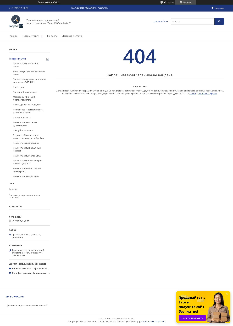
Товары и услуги (30, 35)
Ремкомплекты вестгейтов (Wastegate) (27, 170)
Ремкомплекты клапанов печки (26, 65)
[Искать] (219, 21)
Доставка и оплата (72, 35)
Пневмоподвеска (22, 117)
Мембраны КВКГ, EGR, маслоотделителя (24, 98)
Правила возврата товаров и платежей (24, 196)
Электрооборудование (25, 92)
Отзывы (13, 189)
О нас (12, 183)
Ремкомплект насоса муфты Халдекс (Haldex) (27, 162)
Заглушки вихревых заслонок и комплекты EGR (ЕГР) (29, 81)
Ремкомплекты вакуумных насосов (27, 149)
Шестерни (18, 87)
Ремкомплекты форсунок (26, 142)
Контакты (52, 35)
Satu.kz (131, 318)
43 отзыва (169, 2)
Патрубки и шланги (23, 130)
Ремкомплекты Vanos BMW (27, 155)
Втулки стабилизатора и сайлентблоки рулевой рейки (28, 136)
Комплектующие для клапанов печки (29, 73)
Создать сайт (44, 2)
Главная (13, 35)
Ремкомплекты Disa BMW (26, 176)
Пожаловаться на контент (153, 321)
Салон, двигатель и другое (203, 93)
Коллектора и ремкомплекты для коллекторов (28, 111)
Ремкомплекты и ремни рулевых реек (25, 124)
